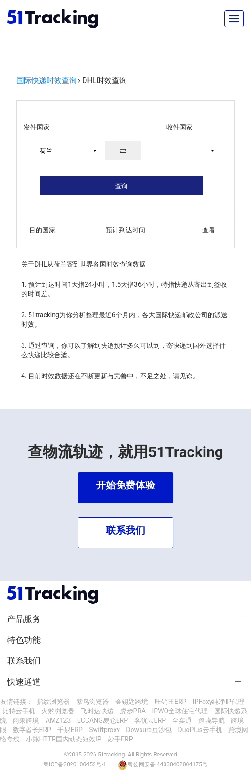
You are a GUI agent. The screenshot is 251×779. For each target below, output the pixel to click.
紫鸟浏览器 (92, 701)
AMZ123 (58, 720)
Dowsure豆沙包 (149, 729)
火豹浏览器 (57, 711)
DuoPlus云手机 (200, 729)
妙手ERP (120, 739)
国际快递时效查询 (46, 80)
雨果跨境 (26, 720)
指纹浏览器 (53, 701)
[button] (64, 150)
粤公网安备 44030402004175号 (167, 764)
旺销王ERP (170, 701)
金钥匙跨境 (131, 701)
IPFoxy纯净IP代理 (218, 701)
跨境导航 (211, 720)
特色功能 (24, 640)
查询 (121, 186)
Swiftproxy (104, 729)
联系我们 (24, 660)
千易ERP (69, 729)
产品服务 (24, 619)
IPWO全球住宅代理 (180, 711)
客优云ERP (150, 720)
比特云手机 (18, 711)
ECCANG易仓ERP (102, 720)
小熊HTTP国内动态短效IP (63, 739)
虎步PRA (133, 711)
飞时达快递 (97, 711)
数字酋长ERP (32, 729)
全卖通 (182, 720)
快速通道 (24, 682)
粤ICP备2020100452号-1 (74, 764)
